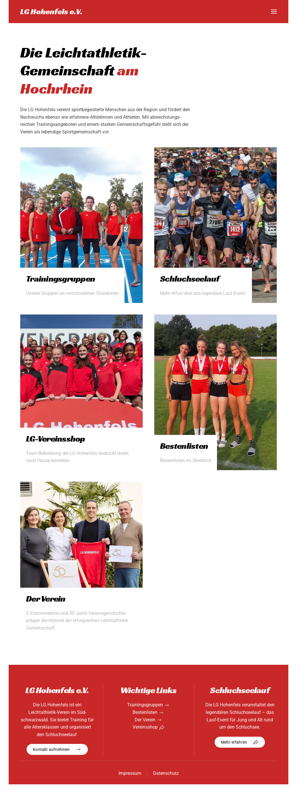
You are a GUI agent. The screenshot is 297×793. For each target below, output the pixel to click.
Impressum (129, 773)
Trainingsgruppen (145, 705)
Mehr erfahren (240, 742)
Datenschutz (166, 773)
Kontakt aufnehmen (57, 749)
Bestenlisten (145, 712)
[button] (274, 11)
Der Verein (145, 720)
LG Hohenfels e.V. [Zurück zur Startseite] (51, 11)
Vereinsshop (145, 727)
